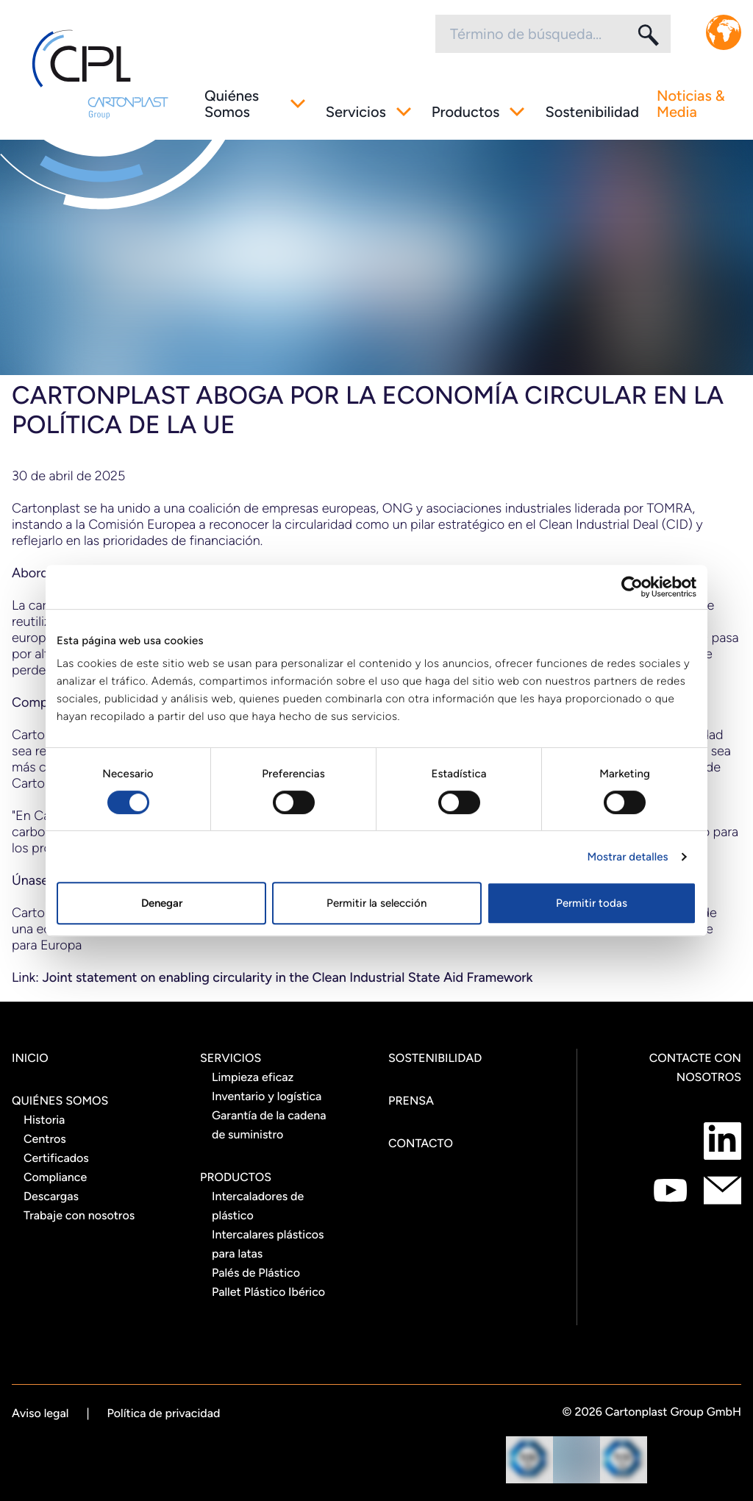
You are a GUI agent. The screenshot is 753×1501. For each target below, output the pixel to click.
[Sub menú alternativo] (297, 103)
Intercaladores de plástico (258, 1205)
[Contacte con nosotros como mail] (722, 1190)
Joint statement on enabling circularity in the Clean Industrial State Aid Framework (287, 977)
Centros (45, 1139)
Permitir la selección (376, 903)
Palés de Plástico (256, 1273)
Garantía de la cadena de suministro (269, 1124)
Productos (466, 112)
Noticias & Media (691, 104)
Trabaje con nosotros (79, 1215)
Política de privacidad (164, 1413)
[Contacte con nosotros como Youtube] (670, 1190)
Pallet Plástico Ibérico (268, 1292)
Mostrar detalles (627, 856)
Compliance (55, 1177)
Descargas (51, 1196)
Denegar (161, 903)
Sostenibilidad (592, 112)
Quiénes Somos (231, 104)
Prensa (411, 1101)
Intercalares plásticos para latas (268, 1244)
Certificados (56, 1158)
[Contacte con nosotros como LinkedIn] (722, 1141)
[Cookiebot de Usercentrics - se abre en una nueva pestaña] (632, 587)
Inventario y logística (266, 1096)
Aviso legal (40, 1413)
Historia (44, 1120)
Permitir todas (591, 903)
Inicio (30, 1058)
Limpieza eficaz (252, 1077)
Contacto (420, 1143)
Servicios (356, 112)
